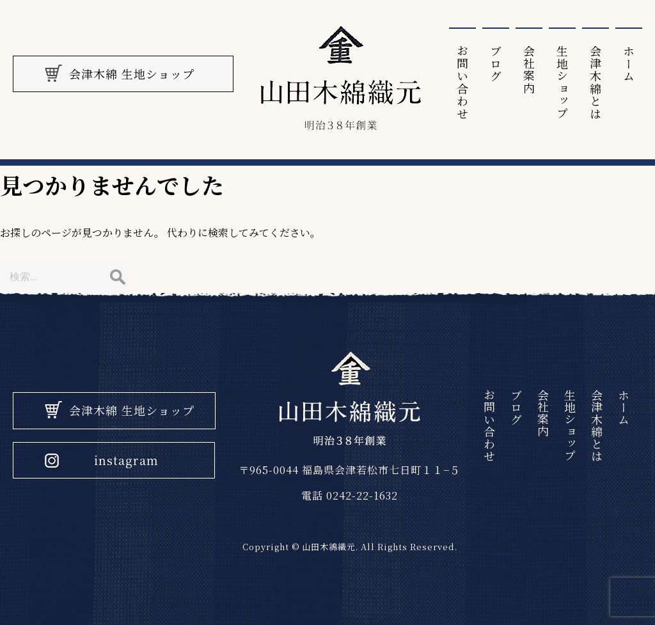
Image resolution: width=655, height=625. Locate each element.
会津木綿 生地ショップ (131, 410)
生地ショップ (562, 82)
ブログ (495, 64)
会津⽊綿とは (595, 82)
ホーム (629, 64)
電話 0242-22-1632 (349, 495)
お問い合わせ (462, 82)
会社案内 (529, 70)
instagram (126, 460)
